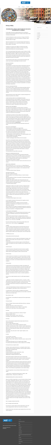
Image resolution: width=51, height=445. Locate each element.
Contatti (31, 6)
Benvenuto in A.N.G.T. (22, 421)
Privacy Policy (11, 25)
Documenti (20, 432)
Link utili (27, 6)
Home (19, 6)
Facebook (38, 36)
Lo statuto (20, 439)
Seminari (20, 443)
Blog (19, 423)
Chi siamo (23, 6)
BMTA (38, 38)
